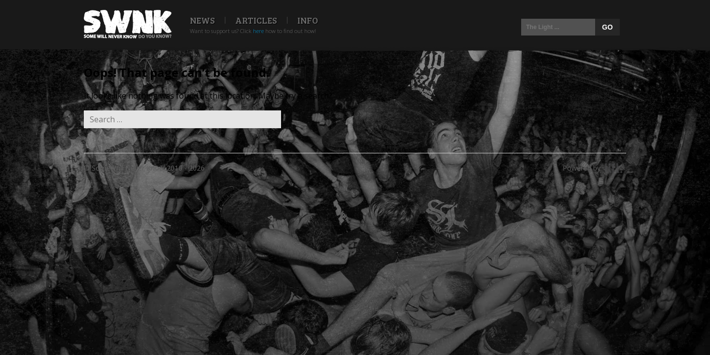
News (202, 20)
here (258, 31)
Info (307, 20)
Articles (256, 20)
